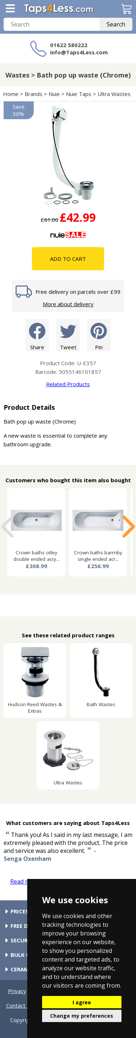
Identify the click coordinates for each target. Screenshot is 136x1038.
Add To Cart (68, 258)
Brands (33, 93)
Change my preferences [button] (81, 1015)
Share (37, 335)
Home (10, 93)
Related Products (68, 384)
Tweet (68, 335)
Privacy (17, 991)
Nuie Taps (78, 93)
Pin (99, 335)
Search (116, 24)
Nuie (54, 93)
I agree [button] (82, 1002)
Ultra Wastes (114, 93)
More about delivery (68, 304)
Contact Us (20, 1005)
